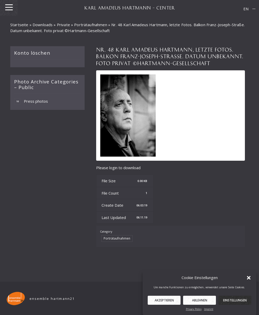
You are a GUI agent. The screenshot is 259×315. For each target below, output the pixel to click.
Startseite (19, 24)
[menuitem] (246, 8)
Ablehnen (199, 302)
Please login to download (118, 167)
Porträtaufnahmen (90, 24)
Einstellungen (235, 302)
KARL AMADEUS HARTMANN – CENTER (129, 8)
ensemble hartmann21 (52, 299)
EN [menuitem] (245, 8)
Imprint (208, 311)
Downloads (43, 24)
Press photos (31, 101)
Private (63, 24)
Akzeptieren (164, 302)
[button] (248, 279)
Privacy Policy (194, 311)
